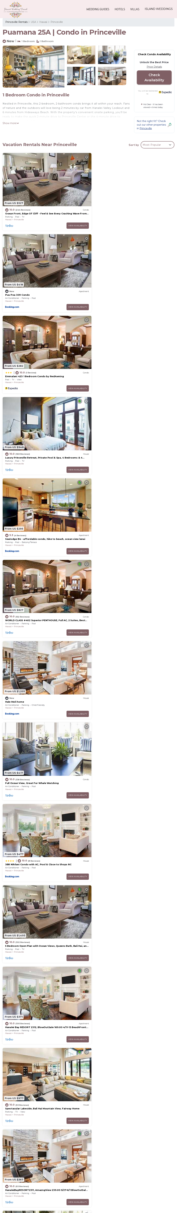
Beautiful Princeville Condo (109, 997)
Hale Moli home (14, 446)
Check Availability (154, 77)
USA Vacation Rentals (20, 1153)
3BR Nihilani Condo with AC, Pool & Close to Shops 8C (38, 525)
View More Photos (18, 82)
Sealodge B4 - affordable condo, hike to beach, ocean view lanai (131, 1173)
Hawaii (43, 22)
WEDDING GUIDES (98, 9)
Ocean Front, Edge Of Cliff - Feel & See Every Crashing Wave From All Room (130, 1144)
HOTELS (120, 9)
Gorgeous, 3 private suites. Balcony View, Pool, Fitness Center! (44, 918)
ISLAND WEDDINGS (159, 9)
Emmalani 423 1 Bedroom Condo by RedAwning (34, 289)
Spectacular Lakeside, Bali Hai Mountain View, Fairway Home (130, 604)
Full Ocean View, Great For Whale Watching (119, 446)
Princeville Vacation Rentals (24, 1142)
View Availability (73, 223)
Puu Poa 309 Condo (105, 210)
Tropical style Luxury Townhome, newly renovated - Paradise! (43, 997)
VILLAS (135, 9)
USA (33, 22)
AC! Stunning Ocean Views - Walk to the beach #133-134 (127, 682)
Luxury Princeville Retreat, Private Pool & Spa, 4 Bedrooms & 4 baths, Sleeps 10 (131, 1165)
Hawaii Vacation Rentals (21, 1148)
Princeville (57, 22)
